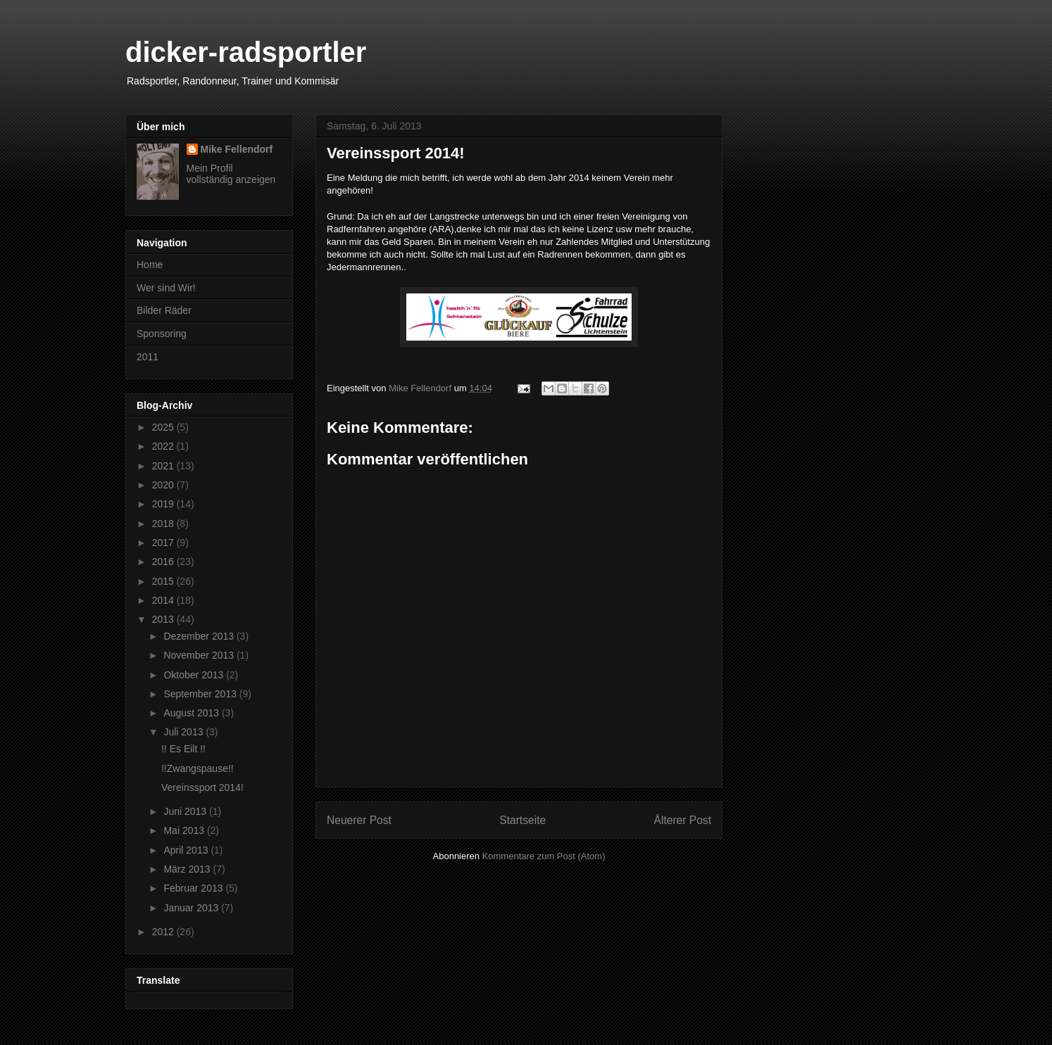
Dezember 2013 (200, 636)
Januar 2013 (192, 907)
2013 (164, 619)
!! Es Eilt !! (183, 748)
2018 (164, 523)
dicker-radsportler (245, 52)
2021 (164, 465)
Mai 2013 (184, 830)
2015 (164, 581)
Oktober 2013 (194, 674)
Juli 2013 (184, 731)
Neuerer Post (359, 820)
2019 (164, 503)
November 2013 (200, 655)
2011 (147, 356)
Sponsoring (162, 333)
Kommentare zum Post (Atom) (544, 856)
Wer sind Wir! (166, 287)
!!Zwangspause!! (197, 768)
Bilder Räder (164, 310)
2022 (164, 446)
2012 (164, 931)
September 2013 (201, 693)
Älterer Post (682, 820)
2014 (164, 600)
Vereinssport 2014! (202, 787)
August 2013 (192, 712)
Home (150, 264)
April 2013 (187, 850)
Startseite (522, 820)
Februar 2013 (194, 888)
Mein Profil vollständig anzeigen (231, 174)
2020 (164, 484)
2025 (164, 427)
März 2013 (188, 869)
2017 (164, 542)
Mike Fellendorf (237, 149)
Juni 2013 (186, 811)
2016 (164, 561)
